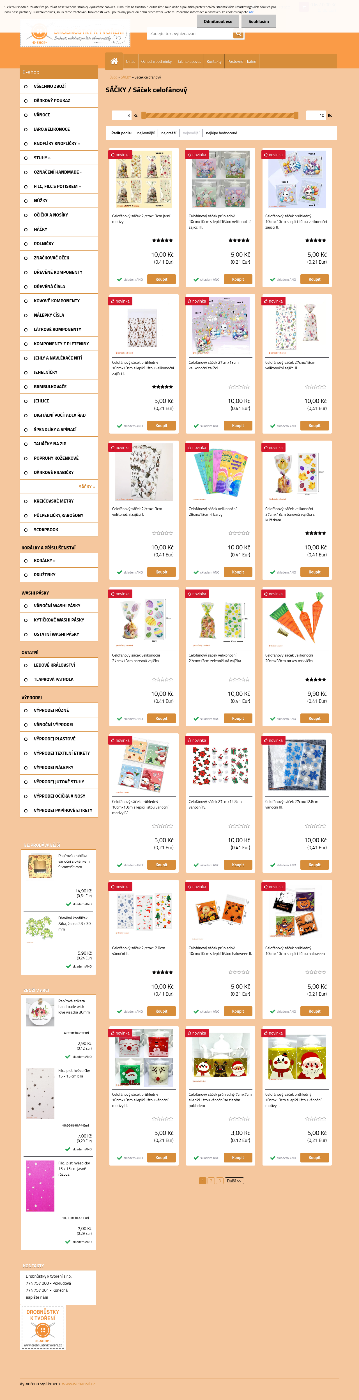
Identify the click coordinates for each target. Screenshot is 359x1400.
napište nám (37, 1297)
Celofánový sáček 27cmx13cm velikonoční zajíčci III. (214, 365)
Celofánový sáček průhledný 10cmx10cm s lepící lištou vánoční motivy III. (140, 1100)
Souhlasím (258, 21)
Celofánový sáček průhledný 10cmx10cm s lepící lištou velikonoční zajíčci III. (219, 221)
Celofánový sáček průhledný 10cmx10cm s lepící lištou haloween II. (220, 950)
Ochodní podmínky (156, 61)
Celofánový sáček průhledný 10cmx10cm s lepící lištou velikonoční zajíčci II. (296, 221)
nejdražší (168, 133)
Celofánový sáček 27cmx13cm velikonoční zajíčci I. (137, 511)
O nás (130, 61)
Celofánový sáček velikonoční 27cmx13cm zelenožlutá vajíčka (215, 658)
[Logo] (75, 33)
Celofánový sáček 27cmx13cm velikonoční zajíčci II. (290, 365)
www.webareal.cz (78, 1383)
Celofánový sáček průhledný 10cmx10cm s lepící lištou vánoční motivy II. (293, 1100)
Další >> (234, 1181)
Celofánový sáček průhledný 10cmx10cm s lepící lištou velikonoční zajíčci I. (143, 368)
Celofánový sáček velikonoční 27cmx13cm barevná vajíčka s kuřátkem (290, 514)
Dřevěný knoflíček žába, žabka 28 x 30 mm (74, 923)
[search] (238, 33)
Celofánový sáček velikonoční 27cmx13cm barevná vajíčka (136, 658)
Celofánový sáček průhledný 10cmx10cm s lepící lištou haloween (295, 950)
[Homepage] (116, 61)
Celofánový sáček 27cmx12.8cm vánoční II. (138, 950)
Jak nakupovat (189, 61)
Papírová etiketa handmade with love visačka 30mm (74, 1006)
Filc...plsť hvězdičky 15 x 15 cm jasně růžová (74, 1168)
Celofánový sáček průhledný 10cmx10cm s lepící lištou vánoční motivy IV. (140, 807)
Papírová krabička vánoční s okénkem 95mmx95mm (74, 861)
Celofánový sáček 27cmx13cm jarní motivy (141, 218)
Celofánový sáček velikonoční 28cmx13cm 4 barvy (212, 511)
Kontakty (214, 61)
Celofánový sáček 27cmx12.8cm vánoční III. (291, 804)
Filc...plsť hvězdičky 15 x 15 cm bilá (74, 1073)
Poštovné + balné (241, 61)
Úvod (113, 77)
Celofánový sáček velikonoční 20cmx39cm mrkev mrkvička (289, 658)
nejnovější (191, 133)
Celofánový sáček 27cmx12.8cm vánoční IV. (215, 804)
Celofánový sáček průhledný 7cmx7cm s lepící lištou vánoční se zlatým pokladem (220, 1100)
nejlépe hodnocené (221, 133)
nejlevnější (146, 133)
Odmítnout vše (218, 21)
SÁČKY (126, 77)
